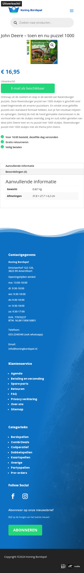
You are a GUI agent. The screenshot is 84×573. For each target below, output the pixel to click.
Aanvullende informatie (20, 166)
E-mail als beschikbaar (28, 88)
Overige (16, 462)
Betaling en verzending (27, 379)
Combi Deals (20, 442)
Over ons (17, 404)
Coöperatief (20, 447)
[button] (52, 45)
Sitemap (17, 409)
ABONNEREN (25, 529)
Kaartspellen (20, 457)
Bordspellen (20, 437)
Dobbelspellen (21, 452)
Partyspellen (20, 468)
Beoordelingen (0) (16, 171)
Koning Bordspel (36, 556)
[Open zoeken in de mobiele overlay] (42, 22)
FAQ (14, 394)
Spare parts (19, 384)
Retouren (17, 389)
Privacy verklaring (24, 399)
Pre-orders (19, 473)
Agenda (16, 373)
